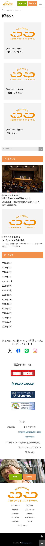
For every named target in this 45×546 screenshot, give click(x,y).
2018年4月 (7, 322)
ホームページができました (13, 240)
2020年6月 (7, 313)
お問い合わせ (29, 517)
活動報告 (15, 513)
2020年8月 (7, 308)
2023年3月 (7, 304)
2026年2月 (7, 272)
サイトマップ (22, 525)
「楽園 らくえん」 (14, 93)
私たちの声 (15, 517)
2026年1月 (7, 277)
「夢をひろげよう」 (14, 52)
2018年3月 (7, 327)
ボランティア (29, 509)
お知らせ (17, 195)
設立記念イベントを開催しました (16, 198)
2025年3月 (7, 290)
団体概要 (30, 505)
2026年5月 (7, 263)
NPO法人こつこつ (27, 543)
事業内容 (15, 509)
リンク (29, 521)
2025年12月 (7, 281)
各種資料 (15, 521)
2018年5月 (7, 318)
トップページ (15, 505)
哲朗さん (20, 49)
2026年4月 (7, 268)
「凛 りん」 (12, 133)
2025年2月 (7, 295)
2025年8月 (7, 286)
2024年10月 (7, 299)
